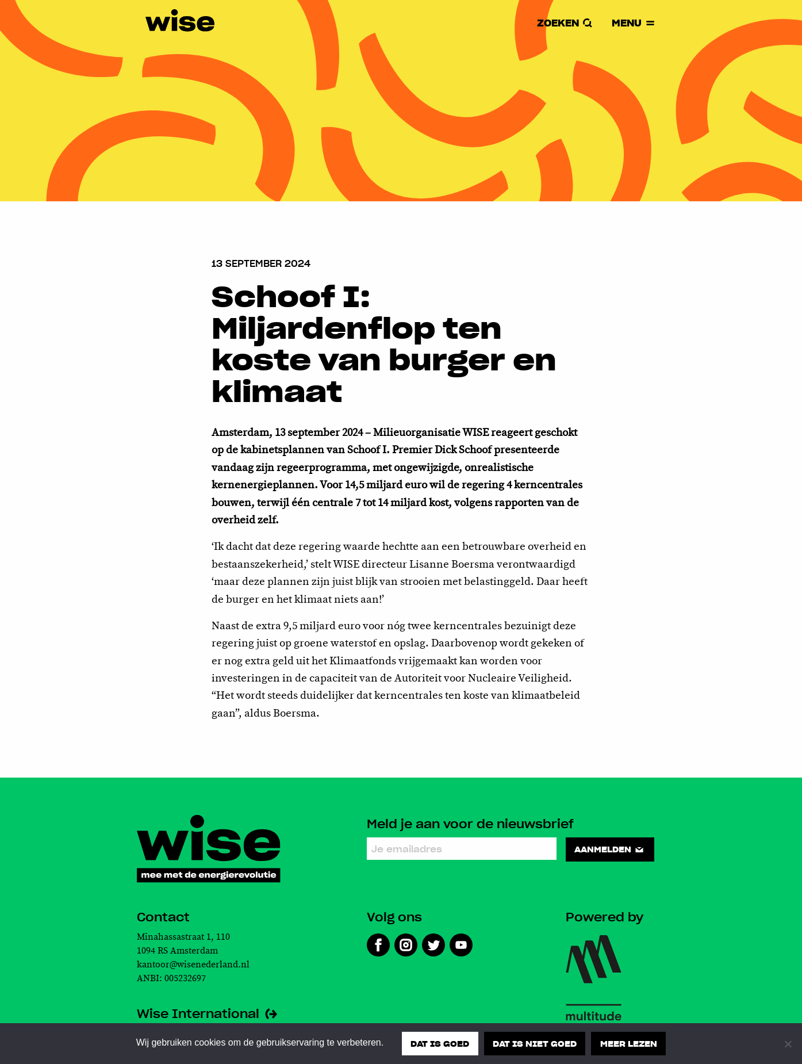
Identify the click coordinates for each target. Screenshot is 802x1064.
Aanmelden (610, 849)
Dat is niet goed (535, 1043)
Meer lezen (628, 1043)
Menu (633, 23)
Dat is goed (439, 1043)
